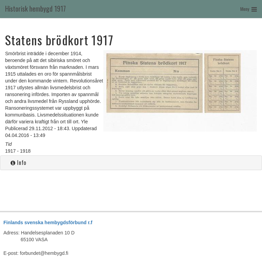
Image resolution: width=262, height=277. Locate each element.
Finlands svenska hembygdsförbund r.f (47, 222)
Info (18, 162)
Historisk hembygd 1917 (35, 8)
